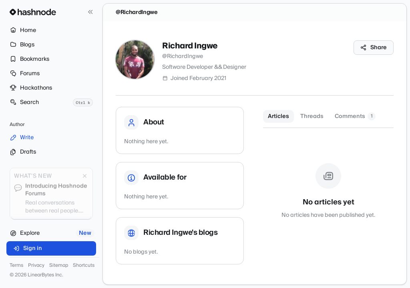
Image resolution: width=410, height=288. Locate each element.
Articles (278, 116)
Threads (312, 116)
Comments (355, 116)
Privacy (36, 265)
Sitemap (58, 265)
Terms (16, 265)
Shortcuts (83, 265)
